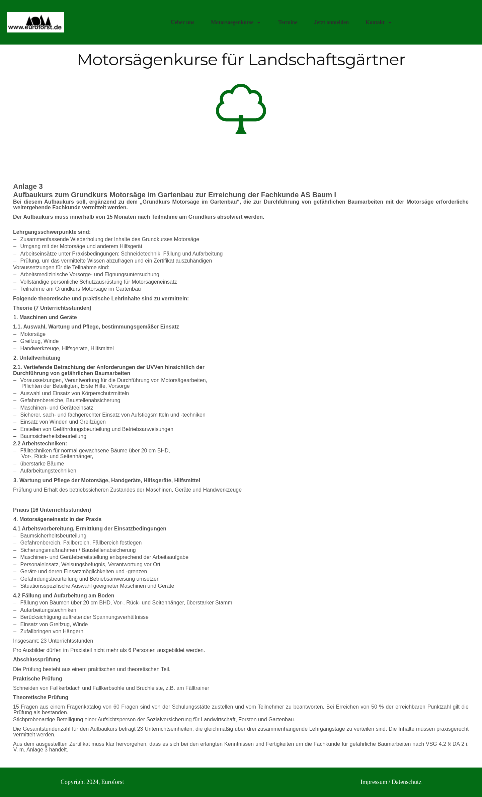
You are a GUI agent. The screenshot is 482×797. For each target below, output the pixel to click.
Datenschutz (406, 782)
